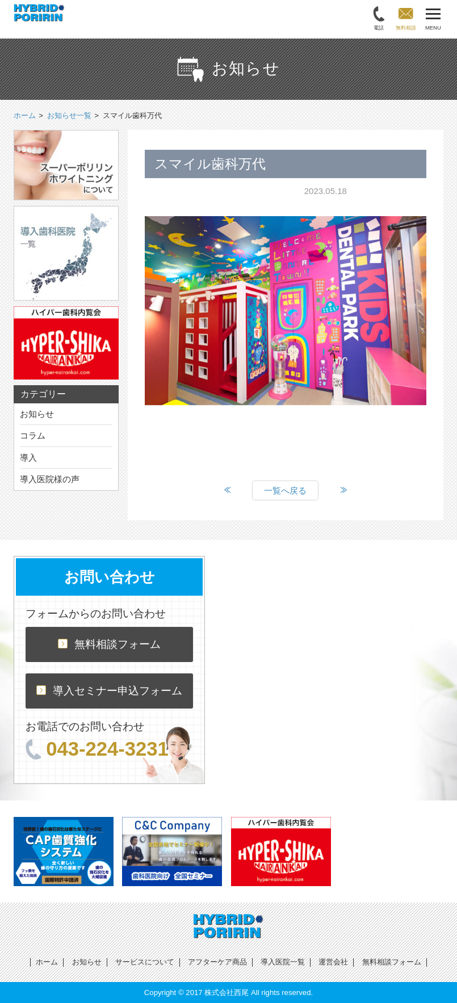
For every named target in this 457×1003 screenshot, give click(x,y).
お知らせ (37, 414)
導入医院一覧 (283, 962)
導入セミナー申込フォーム (109, 691)
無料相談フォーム (109, 644)
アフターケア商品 (217, 962)
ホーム (47, 962)
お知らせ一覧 (69, 115)
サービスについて (144, 962)
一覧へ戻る (285, 490)
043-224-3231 (97, 749)
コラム (32, 435)
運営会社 (333, 962)
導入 (28, 457)
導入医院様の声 (49, 479)
